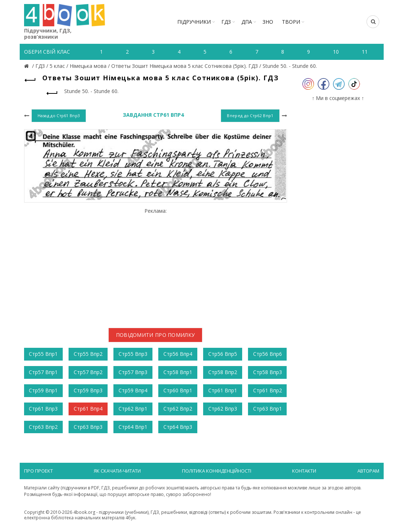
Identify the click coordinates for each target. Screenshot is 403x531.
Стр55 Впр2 (88, 353)
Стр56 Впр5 (222, 353)
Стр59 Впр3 (88, 390)
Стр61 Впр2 (267, 390)
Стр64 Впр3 (177, 426)
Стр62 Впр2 (177, 408)
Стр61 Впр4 (88, 408)
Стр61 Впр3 (43, 408)
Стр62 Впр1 (133, 408)
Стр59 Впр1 (43, 390)
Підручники (194, 21)
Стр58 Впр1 (177, 372)
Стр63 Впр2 (43, 426)
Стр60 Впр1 (177, 390)
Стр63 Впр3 (88, 426)
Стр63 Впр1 (267, 408)
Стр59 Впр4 (133, 390)
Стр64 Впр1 (133, 426)
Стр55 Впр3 (133, 353)
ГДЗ (226, 21)
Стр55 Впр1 (43, 353)
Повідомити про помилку (155, 334)
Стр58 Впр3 (267, 372)
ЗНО (268, 21)
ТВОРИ (291, 21)
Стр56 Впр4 (177, 353)
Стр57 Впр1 (43, 372)
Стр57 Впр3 (133, 372)
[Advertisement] (155, 265)
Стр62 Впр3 (222, 408)
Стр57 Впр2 (88, 372)
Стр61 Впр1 (222, 390)
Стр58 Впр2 (222, 372)
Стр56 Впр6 (267, 353)
